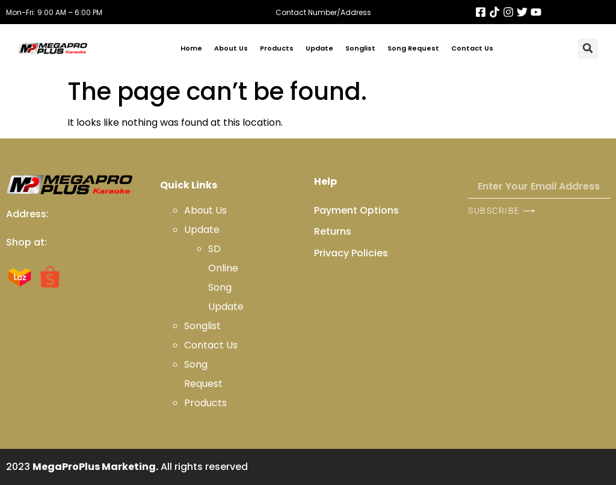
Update (319, 48)
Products (277, 48)
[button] (588, 48)
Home (191, 48)
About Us (231, 48)
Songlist (360, 48)
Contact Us (472, 48)
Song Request (413, 48)
